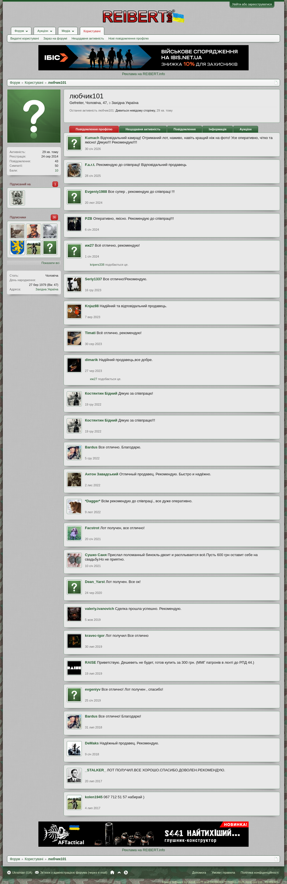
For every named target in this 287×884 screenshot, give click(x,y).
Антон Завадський (101, 474)
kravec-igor (95, 635)
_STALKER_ (95, 770)
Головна (112, 872)
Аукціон (246, 129)
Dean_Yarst (95, 582)
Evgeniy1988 (96, 191)
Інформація (217, 129)
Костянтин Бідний (101, 393)
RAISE (90, 662)
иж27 (89, 245)
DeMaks (92, 743)
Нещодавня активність (87, 38)
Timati (90, 333)
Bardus (91, 447)
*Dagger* (92, 501)
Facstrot (92, 528)
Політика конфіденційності (260, 872)
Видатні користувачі (24, 38)
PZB (88, 218)
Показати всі (50, 263)
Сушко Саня (96, 555)
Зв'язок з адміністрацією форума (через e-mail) (73, 872)
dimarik (91, 360)
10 (56, 170)
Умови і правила (223, 872)
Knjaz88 (92, 306)
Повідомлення (184, 129)
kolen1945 (94, 797)
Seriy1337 (93, 279)
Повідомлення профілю (94, 129)
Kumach (92, 138)
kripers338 (97, 264)
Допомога (199, 872)
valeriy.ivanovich (99, 609)
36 (54, 217)
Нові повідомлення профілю (128, 38)
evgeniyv (93, 689)
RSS (126, 872)
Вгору (119, 872)
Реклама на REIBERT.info (143, 74)
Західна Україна (47, 289)
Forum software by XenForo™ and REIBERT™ (220, 882)
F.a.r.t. (90, 165)
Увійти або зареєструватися (252, 4)
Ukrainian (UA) (22, 872)
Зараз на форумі (55, 38)
